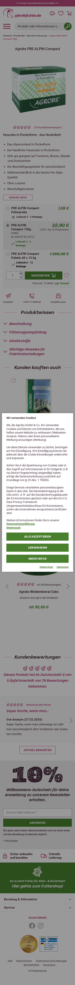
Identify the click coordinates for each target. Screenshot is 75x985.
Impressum (13, 527)
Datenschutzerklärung (20, 524)
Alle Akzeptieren (37, 536)
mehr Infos (37, 558)
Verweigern (37, 547)
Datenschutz (46, 567)
